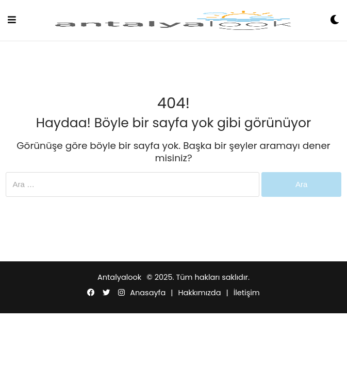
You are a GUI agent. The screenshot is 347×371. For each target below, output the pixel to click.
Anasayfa (148, 293)
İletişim (247, 293)
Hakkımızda (199, 293)
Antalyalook (119, 277)
